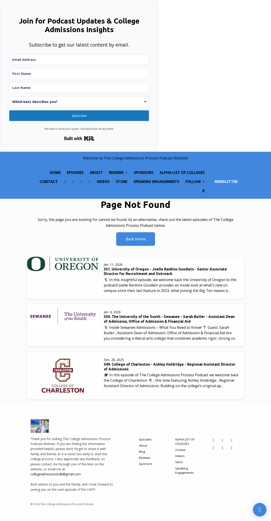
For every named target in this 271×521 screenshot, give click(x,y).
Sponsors (143, 172)
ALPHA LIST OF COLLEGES (182, 172)
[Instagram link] (73, 181)
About (96, 172)
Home (55, 172)
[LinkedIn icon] (213, 448)
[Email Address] (79, 59)
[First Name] (79, 73)
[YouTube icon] (231, 448)
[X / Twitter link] (81, 181)
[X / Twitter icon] (231, 440)
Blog (142, 452)
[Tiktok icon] (222, 448)
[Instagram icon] (222, 440)
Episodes (75, 172)
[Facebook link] (65, 181)
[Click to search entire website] (204, 190)
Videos (103, 181)
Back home (136, 239)
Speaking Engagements (156, 181)
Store (121, 181)
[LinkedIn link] (89, 181)
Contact (49, 181)
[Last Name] (79, 87)
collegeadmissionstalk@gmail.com (56, 474)
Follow (194, 181)
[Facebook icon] (213, 440)
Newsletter (226, 181)
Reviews (117, 172)
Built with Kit (79, 138)
